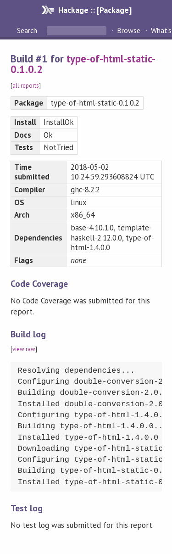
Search (28, 30)
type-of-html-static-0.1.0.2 (83, 64)
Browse (128, 30)
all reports (25, 86)
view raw (23, 349)
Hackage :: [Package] (95, 10)
